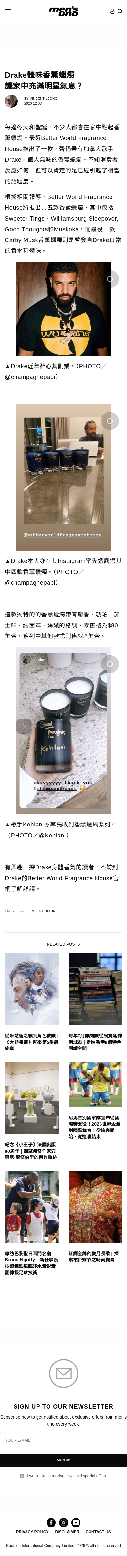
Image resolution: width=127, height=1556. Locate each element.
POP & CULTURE (44, 911)
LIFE (67, 911)
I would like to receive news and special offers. (67, 1476)
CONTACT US (98, 1532)
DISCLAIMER (67, 1532)
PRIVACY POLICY (32, 1532)
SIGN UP (63, 1460)
